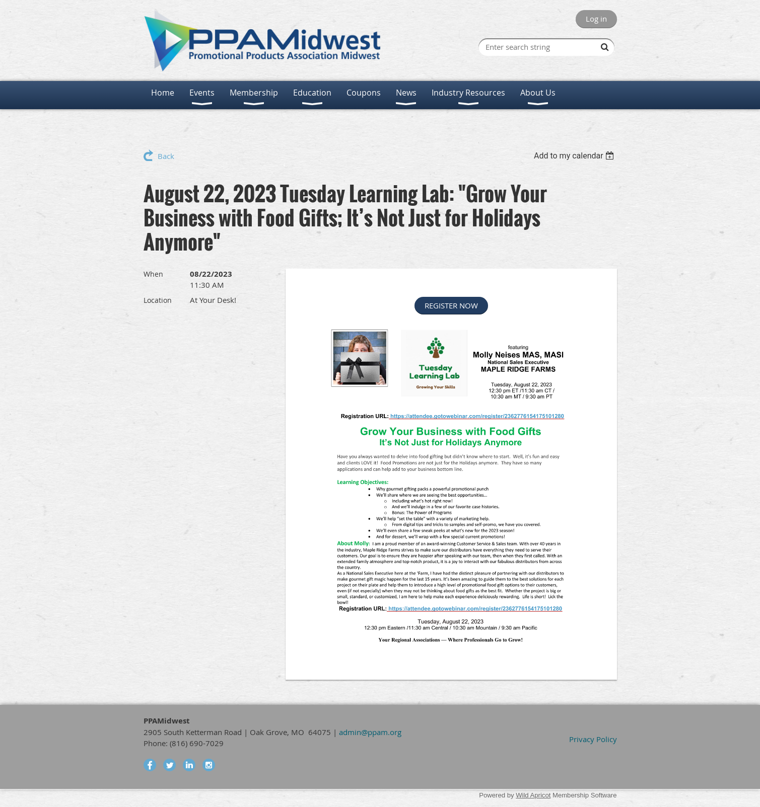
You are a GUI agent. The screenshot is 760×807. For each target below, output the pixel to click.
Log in (596, 19)
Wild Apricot (533, 795)
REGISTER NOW (451, 305)
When (153, 274)
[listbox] (575, 155)
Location (158, 300)
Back (166, 156)
